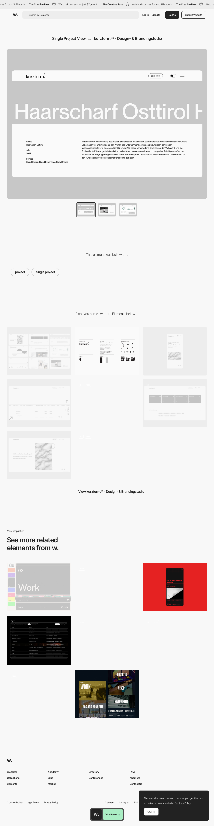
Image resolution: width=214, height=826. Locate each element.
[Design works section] (175, 587)
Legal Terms (33, 802)
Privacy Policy (51, 802)
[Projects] (39, 587)
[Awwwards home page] (96, 814)
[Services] (175, 403)
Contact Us (136, 783)
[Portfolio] (107, 694)
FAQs (132, 771)
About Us (135, 777)
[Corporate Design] (107, 351)
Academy (53, 771)
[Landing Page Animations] (107, 455)
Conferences (96, 777)
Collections (13, 777)
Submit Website (193, 14)
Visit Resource (112, 814)
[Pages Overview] (39, 351)
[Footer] (39, 403)
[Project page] (107, 587)
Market (52, 783)
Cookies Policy (15, 802)
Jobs (50, 777)
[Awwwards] (15, 15)
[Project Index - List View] (39, 640)
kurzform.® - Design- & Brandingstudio (128, 38)
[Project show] (107, 640)
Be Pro (172, 14)
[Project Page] (175, 640)
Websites (12, 771)
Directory (94, 771)
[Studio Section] (107, 403)
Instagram (124, 802)
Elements (12, 783)
